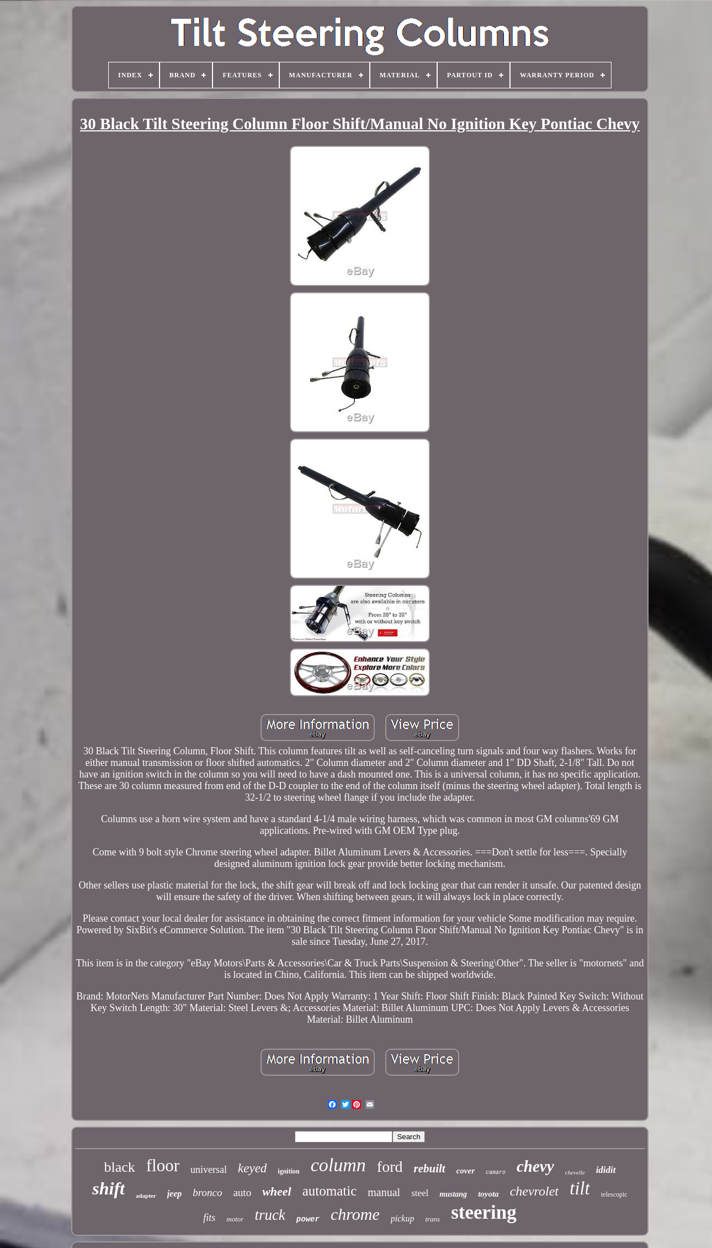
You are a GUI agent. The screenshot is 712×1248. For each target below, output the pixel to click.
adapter (146, 1195)
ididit (606, 1170)
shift (108, 1188)
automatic (329, 1190)
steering (484, 1212)
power (308, 1219)
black (119, 1167)
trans (432, 1219)
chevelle (575, 1172)
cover (465, 1170)
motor (234, 1219)
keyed (252, 1168)
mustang (453, 1194)
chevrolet (534, 1191)
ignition (288, 1171)
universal (208, 1169)
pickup (403, 1218)
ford (390, 1166)
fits (209, 1217)
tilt (580, 1188)
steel (419, 1193)
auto (242, 1192)
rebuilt (429, 1168)
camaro (496, 1173)
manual (384, 1192)
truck (269, 1215)
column (338, 1165)
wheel (276, 1191)
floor (162, 1165)
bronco (207, 1192)
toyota (488, 1193)
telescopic (614, 1194)
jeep (174, 1193)
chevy (535, 1166)
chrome (355, 1214)
